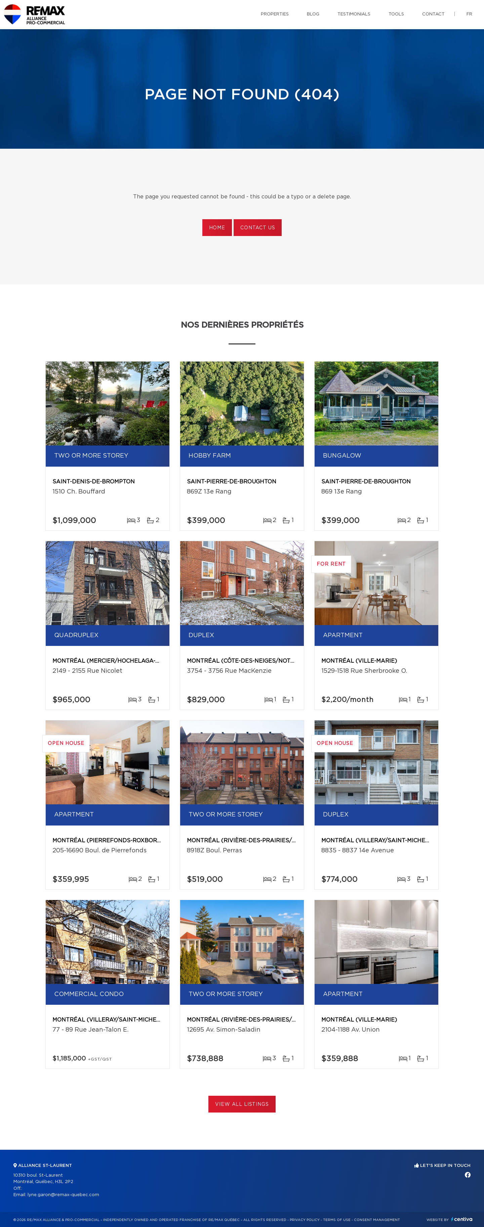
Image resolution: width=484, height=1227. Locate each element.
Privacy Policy (305, 1220)
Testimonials (353, 14)
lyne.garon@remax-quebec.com (63, 1195)
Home (217, 228)
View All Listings (242, 1104)
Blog (313, 14)
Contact (433, 14)
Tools (396, 14)
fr (469, 14)
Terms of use (337, 1220)
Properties (275, 14)
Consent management (377, 1220)
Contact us (257, 228)
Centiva (462, 1219)
